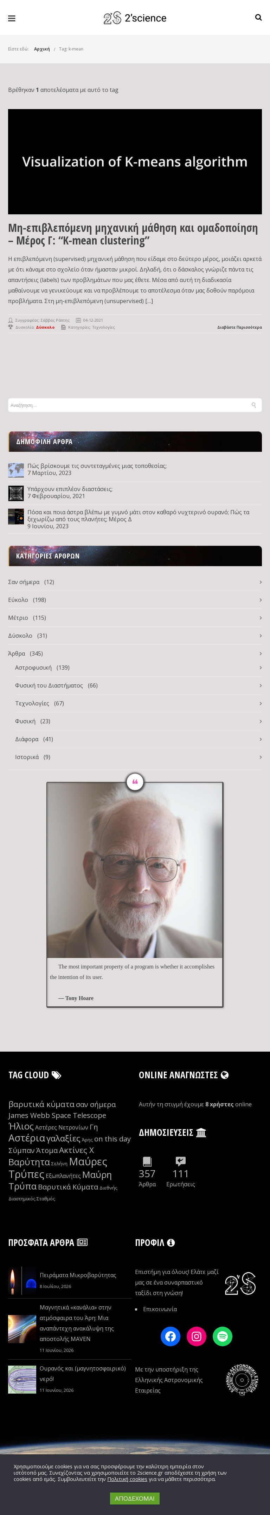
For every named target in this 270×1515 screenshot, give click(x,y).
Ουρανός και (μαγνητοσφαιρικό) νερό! (83, 1374)
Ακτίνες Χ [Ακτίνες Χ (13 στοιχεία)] (76, 1150)
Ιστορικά (27, 757)
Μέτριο (18, 618)
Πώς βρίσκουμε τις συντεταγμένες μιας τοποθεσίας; (97, 465)
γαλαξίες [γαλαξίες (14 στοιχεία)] (63, 1138)
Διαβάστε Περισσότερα (239, 327)
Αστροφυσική (33, 667)
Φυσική (25, 721)
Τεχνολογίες (103, 327)
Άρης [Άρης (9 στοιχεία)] (87, 1140)
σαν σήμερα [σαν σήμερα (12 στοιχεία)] (96, 1104)
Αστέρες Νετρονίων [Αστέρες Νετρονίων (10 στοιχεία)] (61, 1127)
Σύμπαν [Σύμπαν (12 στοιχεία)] (21, 1150)
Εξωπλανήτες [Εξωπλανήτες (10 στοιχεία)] (63, 1176)
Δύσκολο (20, 635)
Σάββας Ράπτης (55, 320)
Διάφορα (26, 739)
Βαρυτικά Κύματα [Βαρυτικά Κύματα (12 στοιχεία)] (68, 1187)
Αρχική (42, 49)
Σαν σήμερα (23, 582)
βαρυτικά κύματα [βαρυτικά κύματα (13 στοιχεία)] (41, 1104)
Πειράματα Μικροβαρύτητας (78, 1275)
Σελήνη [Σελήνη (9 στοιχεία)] (59, 1163)
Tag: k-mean (71, 49)
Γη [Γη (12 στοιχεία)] (94, 1127)
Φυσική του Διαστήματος (49, 685)
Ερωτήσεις (180, 1184)
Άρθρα (16, 653)
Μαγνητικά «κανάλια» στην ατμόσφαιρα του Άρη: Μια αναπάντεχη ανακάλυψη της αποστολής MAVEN (77, 1323)
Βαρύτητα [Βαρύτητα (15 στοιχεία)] (29, 1162)
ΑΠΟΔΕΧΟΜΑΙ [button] (135, 1498)
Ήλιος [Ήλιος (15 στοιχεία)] (21, 1126)
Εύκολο (18, 600)
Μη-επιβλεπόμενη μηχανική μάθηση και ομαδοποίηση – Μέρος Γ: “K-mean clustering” (133, 234)
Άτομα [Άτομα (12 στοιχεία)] (47, 1150)
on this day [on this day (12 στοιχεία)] (112, 1139)
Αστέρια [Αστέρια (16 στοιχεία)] (26, 1137)
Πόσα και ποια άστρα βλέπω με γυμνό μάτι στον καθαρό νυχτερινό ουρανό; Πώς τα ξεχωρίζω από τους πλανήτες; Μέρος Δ (138, 516)
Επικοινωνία (160, 1309)
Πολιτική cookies (127, 1478)
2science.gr (150, 1472)
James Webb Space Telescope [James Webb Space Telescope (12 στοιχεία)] (57, 1115)
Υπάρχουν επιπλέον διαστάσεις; (69, 488)
